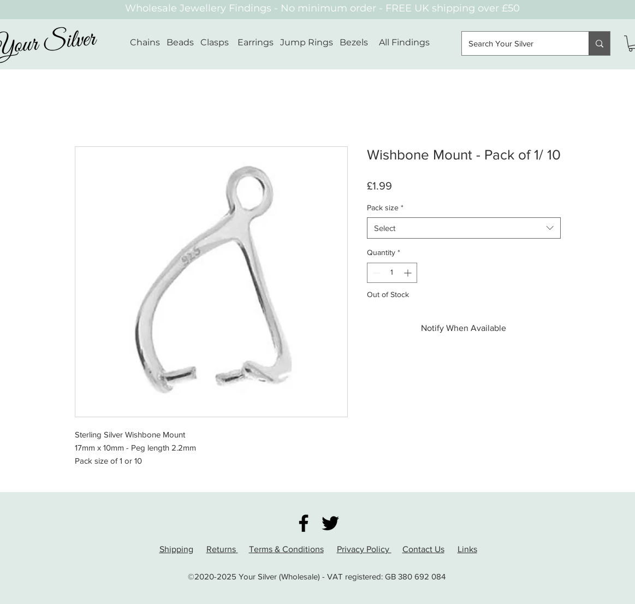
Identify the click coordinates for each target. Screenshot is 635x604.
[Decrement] (375, 272)
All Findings (404, 42)
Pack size (385, 207)
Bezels (359, 42)
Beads (180, 42)
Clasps (214, 42)
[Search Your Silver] (517, 43)
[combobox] (464, 228)
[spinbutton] (392, 272)
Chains (145, 42)
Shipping (176, 549)
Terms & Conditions (286, 549)
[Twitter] (330, 523)
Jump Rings (306, 42)
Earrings (256, 42)
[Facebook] (303, 523)
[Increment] (409, 272)
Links (467, 549)
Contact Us (423, 549)
